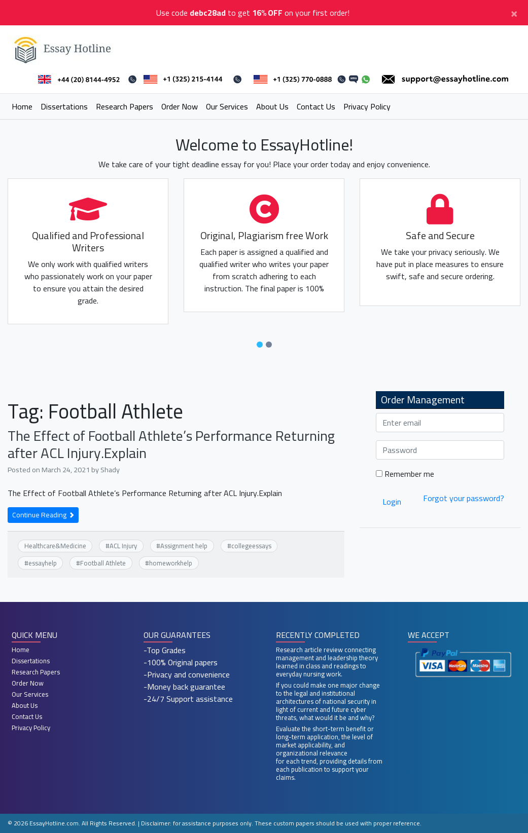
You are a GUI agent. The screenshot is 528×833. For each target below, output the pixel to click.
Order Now (179, 106)
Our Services (227, 106)
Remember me (405, 474)
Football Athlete (103, 563)
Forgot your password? (463, 498)
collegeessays (251, 546)
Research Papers (124, 106)
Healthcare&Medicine (55, 546)
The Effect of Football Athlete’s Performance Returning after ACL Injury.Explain (171, 444)
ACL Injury (123, 546)
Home (22, 106)
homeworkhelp (170, 563)
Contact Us (316, 106)
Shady (110, 469)
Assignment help (183, 546)
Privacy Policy (367, 106)
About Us (272, 106)
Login (391, 501)
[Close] (514, 13)
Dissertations (64, 106)
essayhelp (42, 563)
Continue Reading (43, 514)
